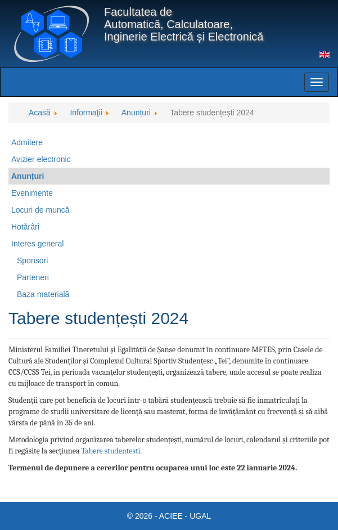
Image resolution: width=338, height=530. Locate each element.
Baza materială (43, 294)
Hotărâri (25, 226)
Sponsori (32, 260)
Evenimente (32, 192)
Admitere (27, 142)
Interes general (37, 243)
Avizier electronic (41, 159)
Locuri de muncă (40, 209)
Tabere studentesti (111, 451)
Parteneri (33, 277)
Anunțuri (27, 176)
